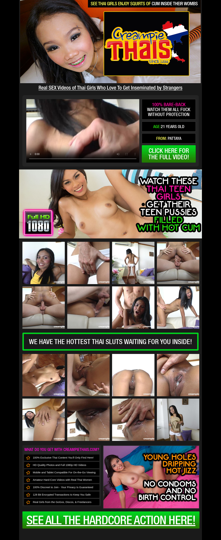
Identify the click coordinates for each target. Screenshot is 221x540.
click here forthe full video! (168, 154)
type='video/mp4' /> (82, 131)
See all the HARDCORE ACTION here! (110, 520)
